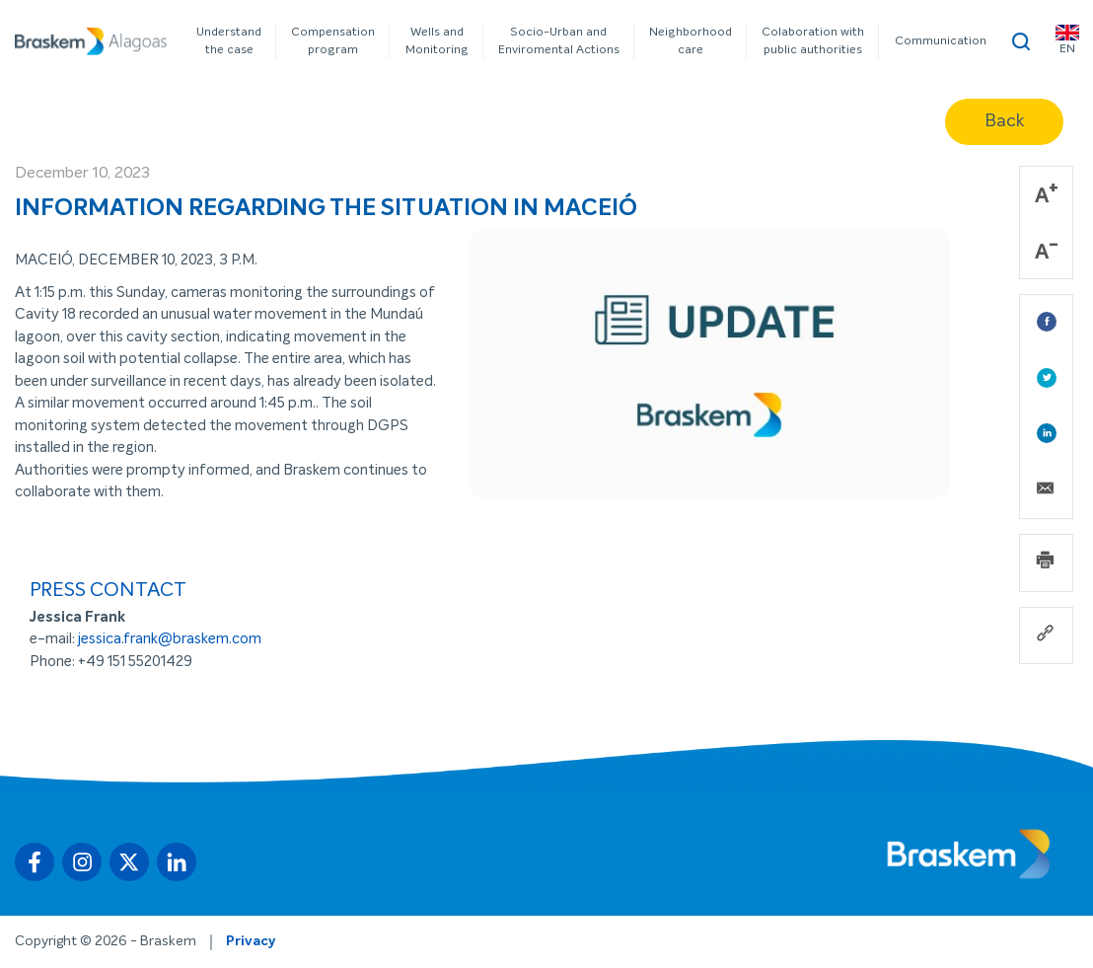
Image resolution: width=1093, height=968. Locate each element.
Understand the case (228, 41)
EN (1067, 40)
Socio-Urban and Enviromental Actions (558, 41)
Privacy (250, 941)
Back (1004, 121)
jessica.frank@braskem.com (169, 639)
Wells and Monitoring (437, 41)
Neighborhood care (690, 41)
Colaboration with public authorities (813, 41)
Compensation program (333, 41)
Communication (940, 41)
